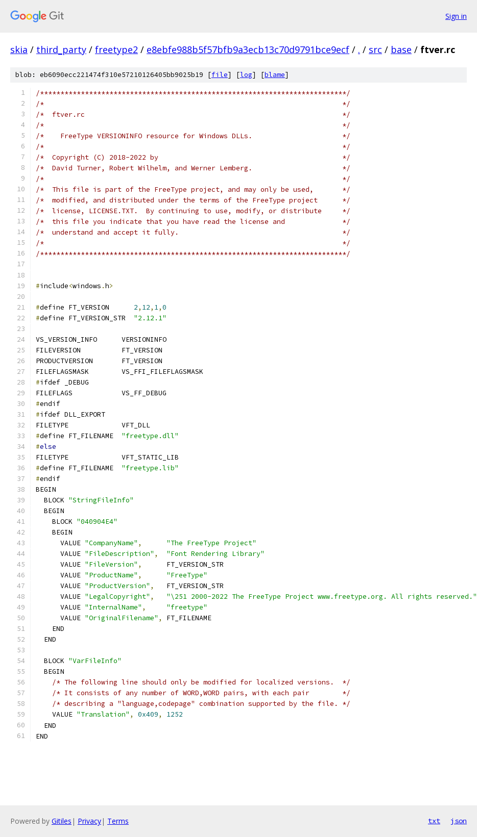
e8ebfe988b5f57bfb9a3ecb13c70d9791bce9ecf (248, 49)
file (219, 74)
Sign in (456, 16)
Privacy (89, 821)
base (401, 49)
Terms (118, 821)
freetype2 (116, 49)
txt (434, 820)
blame (275, 74)
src (375, 49)
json (458, 820)
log (246, 74)
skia (19, 49)
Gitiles (61, 821)
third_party (61, 49)
